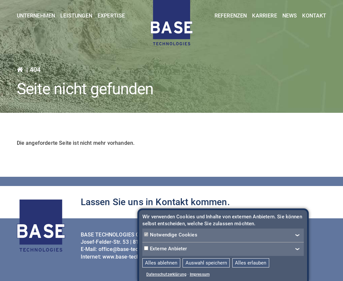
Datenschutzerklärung (166, 274)
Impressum (200, 274)
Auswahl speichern (206, 263)
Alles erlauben (250, 263)
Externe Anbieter (165, 249)
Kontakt (314, 16)
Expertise (111, 16)
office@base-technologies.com (136, 249)
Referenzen (230, 16)
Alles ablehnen (161, 263)
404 (35, 70)
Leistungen (76, 16)
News (289, 16)
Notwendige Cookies (170, 235)
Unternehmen (36, 16)
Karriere (264, 16)
